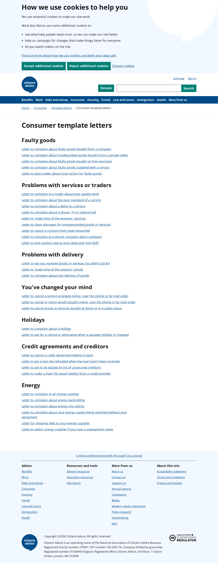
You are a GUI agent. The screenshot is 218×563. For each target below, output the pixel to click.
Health (161, 100)
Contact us (119, 477)
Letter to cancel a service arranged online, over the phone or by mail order (75, 296)
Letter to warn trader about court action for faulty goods (62, 173)
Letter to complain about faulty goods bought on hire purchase (67, 161)
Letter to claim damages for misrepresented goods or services (66, 224)
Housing (93, 100)
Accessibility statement (171, 471)
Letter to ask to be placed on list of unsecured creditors (61, 367)
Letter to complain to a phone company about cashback (62, 237)
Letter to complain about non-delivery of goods (55, 276)
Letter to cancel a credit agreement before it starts (57, 355)
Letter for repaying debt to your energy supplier (56, 423)
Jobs (114, 523)
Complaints (119, 494)
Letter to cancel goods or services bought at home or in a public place (72, 308)
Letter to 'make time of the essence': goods (52, 269)
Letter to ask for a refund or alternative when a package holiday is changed (75, 335)
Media (116, 500)
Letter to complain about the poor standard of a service (61, 200)
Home (25, 108)
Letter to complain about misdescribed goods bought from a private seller (75, 155)
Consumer (78, 100)
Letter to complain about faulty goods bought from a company (66, 149)
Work (39, 100)
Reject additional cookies (88, 66)
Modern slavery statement (129, 506)
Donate (106, 88)
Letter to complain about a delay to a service (53, 206)
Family (106, 100)
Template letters (61, 108)
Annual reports (121, 489)
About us (117, 471)
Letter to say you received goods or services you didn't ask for (66, 263)
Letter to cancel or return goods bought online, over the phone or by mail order (78, 302)
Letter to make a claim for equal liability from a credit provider (66, 373)
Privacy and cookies (169, 483)
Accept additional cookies (43, 66)
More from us (178, 100)
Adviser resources (78, 471)
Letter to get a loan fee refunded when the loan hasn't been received (71, 361)
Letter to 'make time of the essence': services (54, 218)
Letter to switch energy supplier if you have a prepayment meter (67, 429)
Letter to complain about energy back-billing (53, 400)
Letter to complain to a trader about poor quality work (60, 194)
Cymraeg (178, 78)
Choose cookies (123, 66)
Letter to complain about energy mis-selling (53, 406)
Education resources (80, 477)
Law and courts (123, 100)
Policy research (121, 512)
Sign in (192, 78)
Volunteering (120, 518)
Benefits (27, 100)
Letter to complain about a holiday (46, 329)
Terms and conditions (171, 477)
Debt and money (56, 100)
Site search (74, 483)
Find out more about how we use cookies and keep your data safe (69, 55)
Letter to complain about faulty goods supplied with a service (65, 167)
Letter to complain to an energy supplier (50, 394)
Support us (119, 483)
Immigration (145, 100)
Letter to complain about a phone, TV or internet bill (59, 212)
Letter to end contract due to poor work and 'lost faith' (60, 243)
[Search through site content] (149, 88)
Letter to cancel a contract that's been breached (56, 231)
